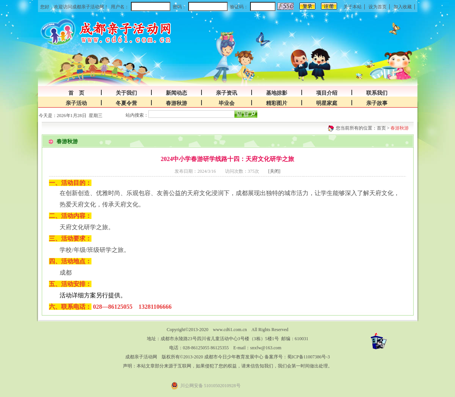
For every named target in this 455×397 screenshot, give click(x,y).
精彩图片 (276, 103)
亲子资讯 (226, 93)
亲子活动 (76, 103)
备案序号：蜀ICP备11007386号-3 (297, 356)
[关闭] (274, 171)
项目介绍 (326, 93)
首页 (381, 128)
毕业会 (227, 103)
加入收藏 (403, 6)
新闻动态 (176, 93)
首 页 (76, 93)
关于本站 (352, 6)
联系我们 (376, 93)
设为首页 (377, 6)
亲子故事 (376, 103)
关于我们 (126, 93)
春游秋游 (176, 103)
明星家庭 (326, 103)
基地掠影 (276, 93)
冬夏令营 (126, 103)
